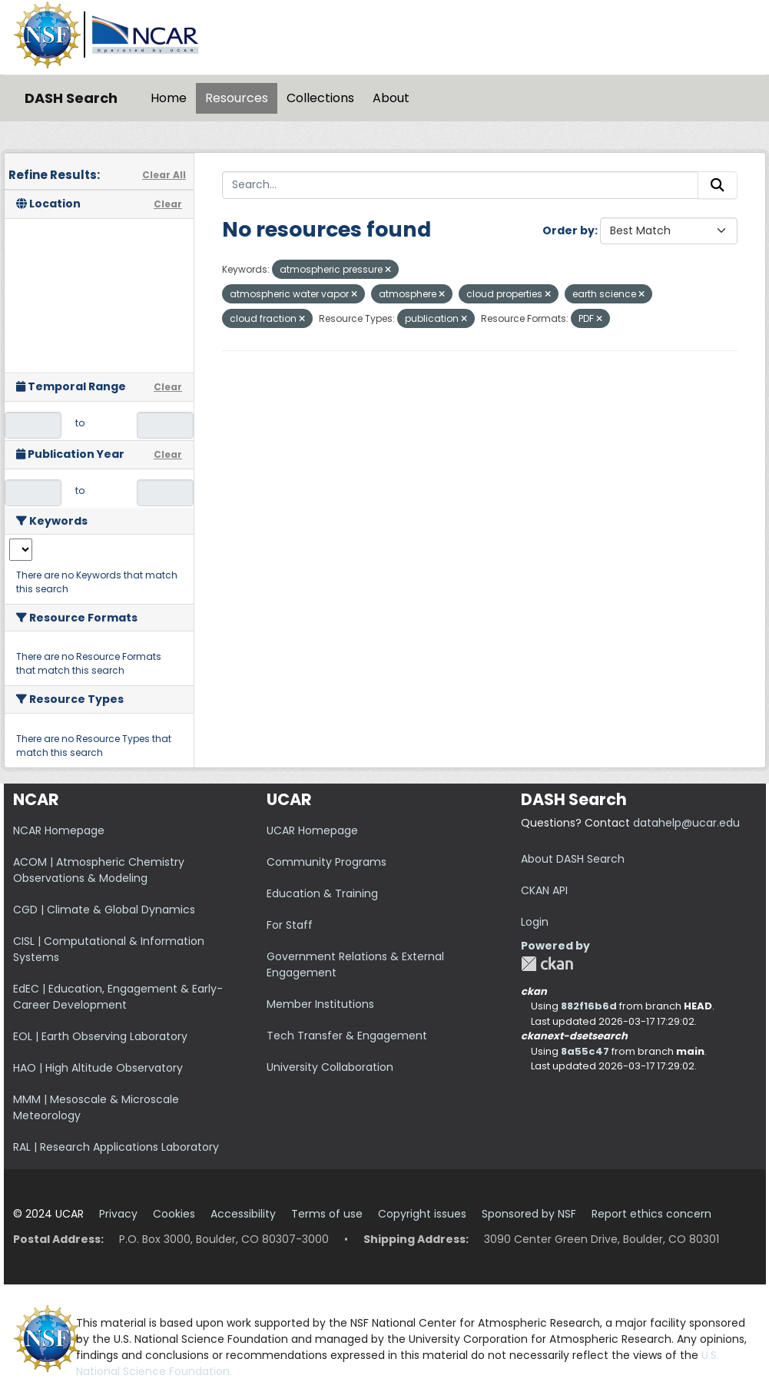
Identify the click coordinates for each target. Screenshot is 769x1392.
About (391, 98)
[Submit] (718, 185)
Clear (168, 203)
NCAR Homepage (58, 830)
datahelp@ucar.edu (686, 822)
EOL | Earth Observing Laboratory (100, 1036)
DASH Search (71, 98)
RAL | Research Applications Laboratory (116, 1147)
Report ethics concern (651, 1213)
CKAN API (544, 890)
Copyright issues (422, 1213)
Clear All (164, 174)
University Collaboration (330, 1067)
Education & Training (322, 893)
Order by (568, 230)
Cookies (174, 1213)
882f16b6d (589, 1006)
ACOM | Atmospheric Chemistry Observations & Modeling (98, 870)
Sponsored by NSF (529, 1213)
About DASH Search (573, 859)
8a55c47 (585, 1051)
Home (169, 98)
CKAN (547, 964)
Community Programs (326, 862)
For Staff (290, 925)
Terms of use (327, 1213)
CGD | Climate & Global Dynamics (104, 909)
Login (535, 922)
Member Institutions (320, 1004)
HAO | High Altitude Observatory (98, 1067)
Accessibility (243, 1213)
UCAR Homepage (312, 830)
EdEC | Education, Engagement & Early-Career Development (118, 997)
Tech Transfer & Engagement (347, 1035)
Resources (236, 98)
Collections (320, 98)
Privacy (118, 1213)
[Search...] (460, 185)
